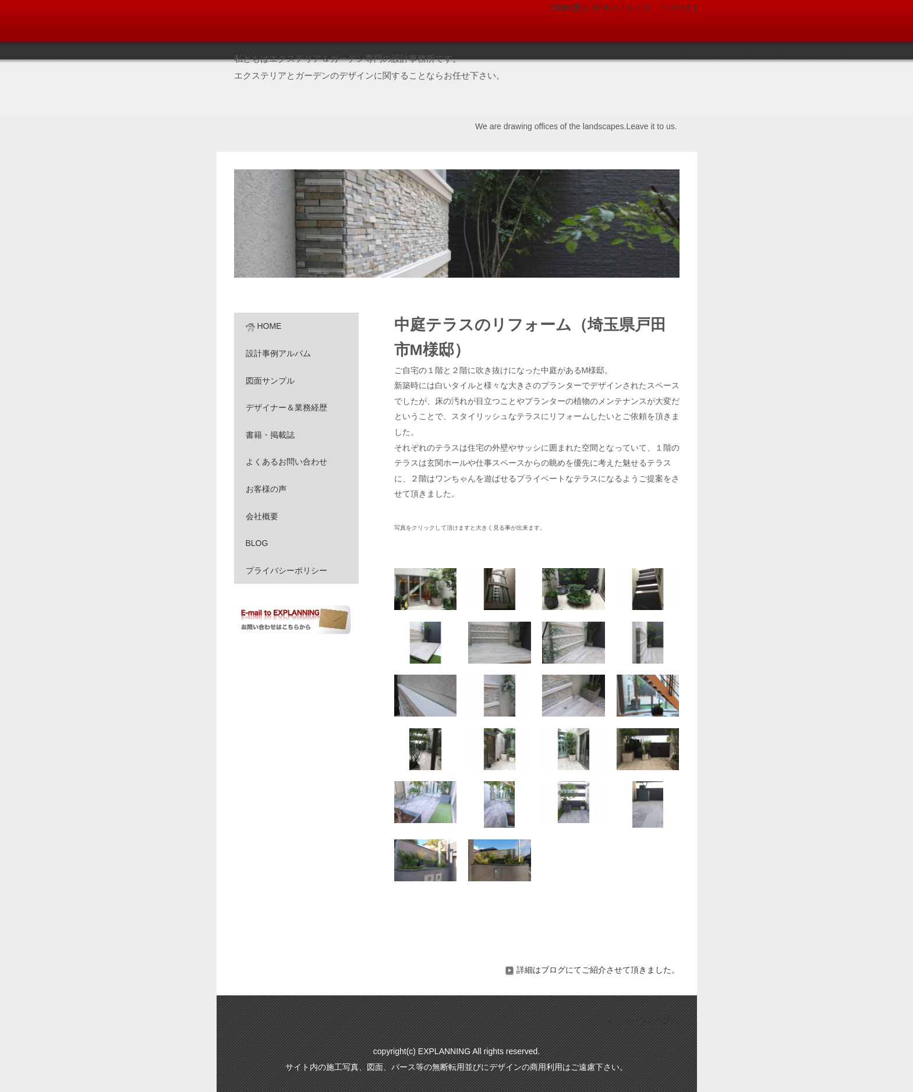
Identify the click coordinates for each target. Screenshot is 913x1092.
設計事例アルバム (278, 353)
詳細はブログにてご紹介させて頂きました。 (592, 969)
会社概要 (262, 516)
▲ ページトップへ (643, 1020)
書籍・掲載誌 (270, 434)
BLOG (257, 543)
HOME (264, 326)
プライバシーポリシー (286, 570)
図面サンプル (270, 380)
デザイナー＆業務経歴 (286, 407)
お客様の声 (266, 489)
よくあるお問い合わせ (286, 461)
